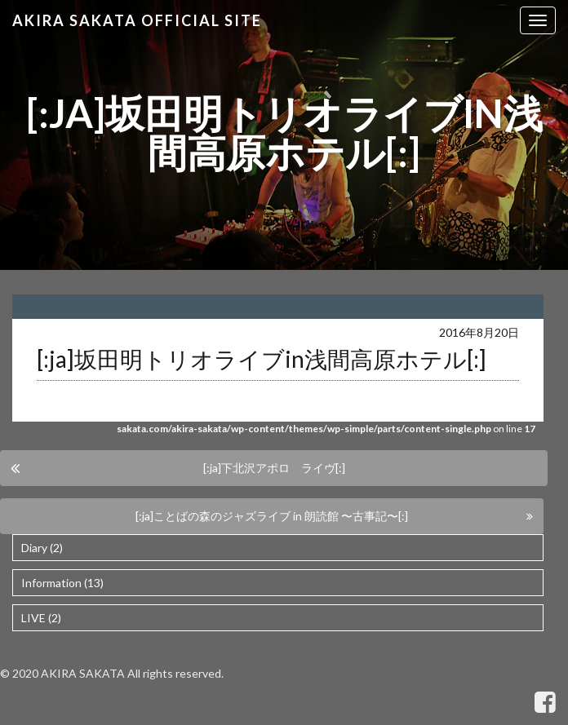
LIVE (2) (41, 618)
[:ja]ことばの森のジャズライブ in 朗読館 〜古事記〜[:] (271, 516)
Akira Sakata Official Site (137, 20)
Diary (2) (42, 548)
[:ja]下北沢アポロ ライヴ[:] (274, 468)
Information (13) (62, 583)
